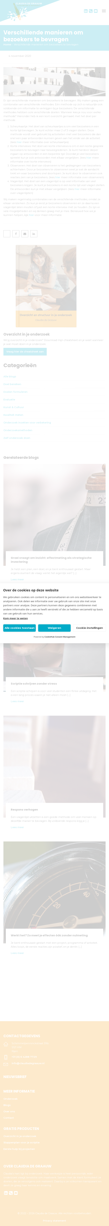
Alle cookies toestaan (20, 627)
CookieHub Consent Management (59, 636)
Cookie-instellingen (89, 627)
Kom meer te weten (15, 618)
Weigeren (54, 627)
